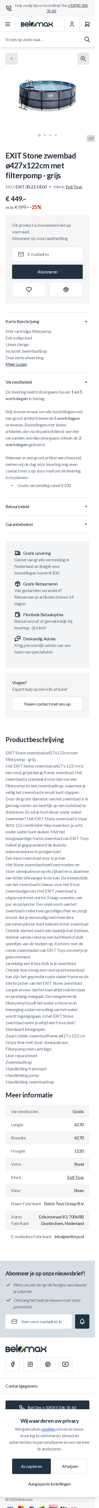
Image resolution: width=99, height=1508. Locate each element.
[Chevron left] (12, 59)
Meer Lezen (16, 364)
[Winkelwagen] (87, 24)
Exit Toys (74, 186)
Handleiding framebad (26, 1068)
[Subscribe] (47, 272)
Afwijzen (70, 1466)
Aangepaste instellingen (49, 1483)
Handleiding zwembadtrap (30, 1081)
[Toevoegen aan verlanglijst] (29, 289)
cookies (48, 1428)
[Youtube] (65, 1364)
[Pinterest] (48, 1364)
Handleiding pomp (22, 1075)
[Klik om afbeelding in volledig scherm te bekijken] (83, 59)
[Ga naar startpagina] (37, 24)
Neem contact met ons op (47, 703)
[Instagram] (30, 1364)
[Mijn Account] (71, 24)
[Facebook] (13, 1364)
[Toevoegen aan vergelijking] (66, 289)
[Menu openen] (7, 24)
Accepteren (31, 1466)
